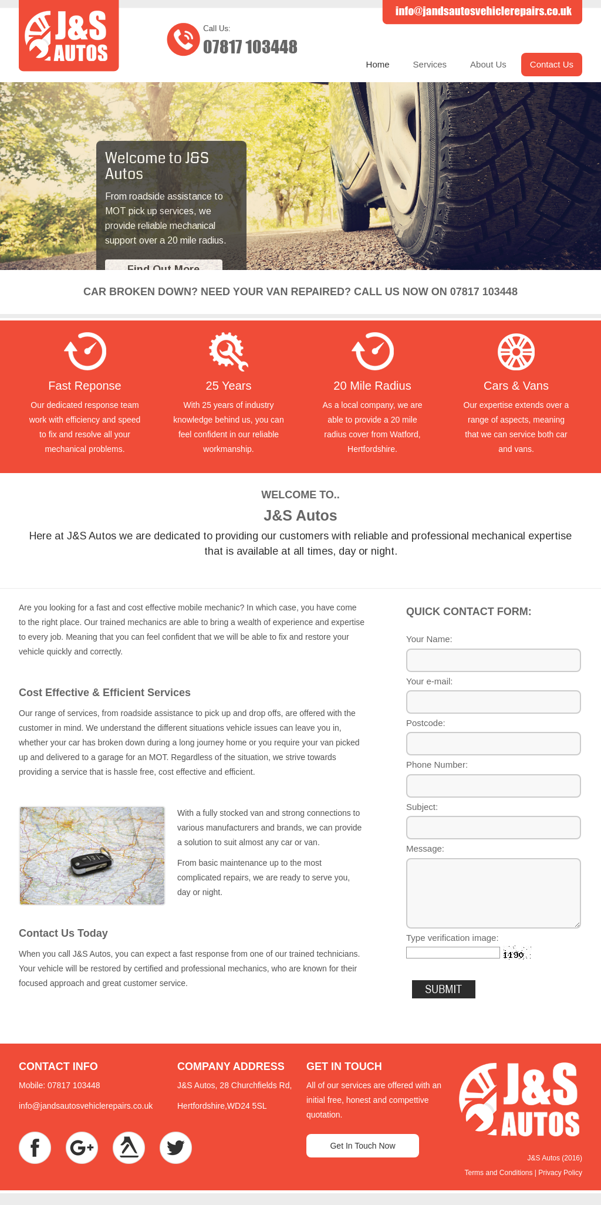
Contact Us (551, 64)
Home (378, 64)
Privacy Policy (560, 1173)
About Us (488, 64)
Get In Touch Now (362, 1145)
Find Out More (163, 269)
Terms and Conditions (498, 1173)
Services (430, 64)
